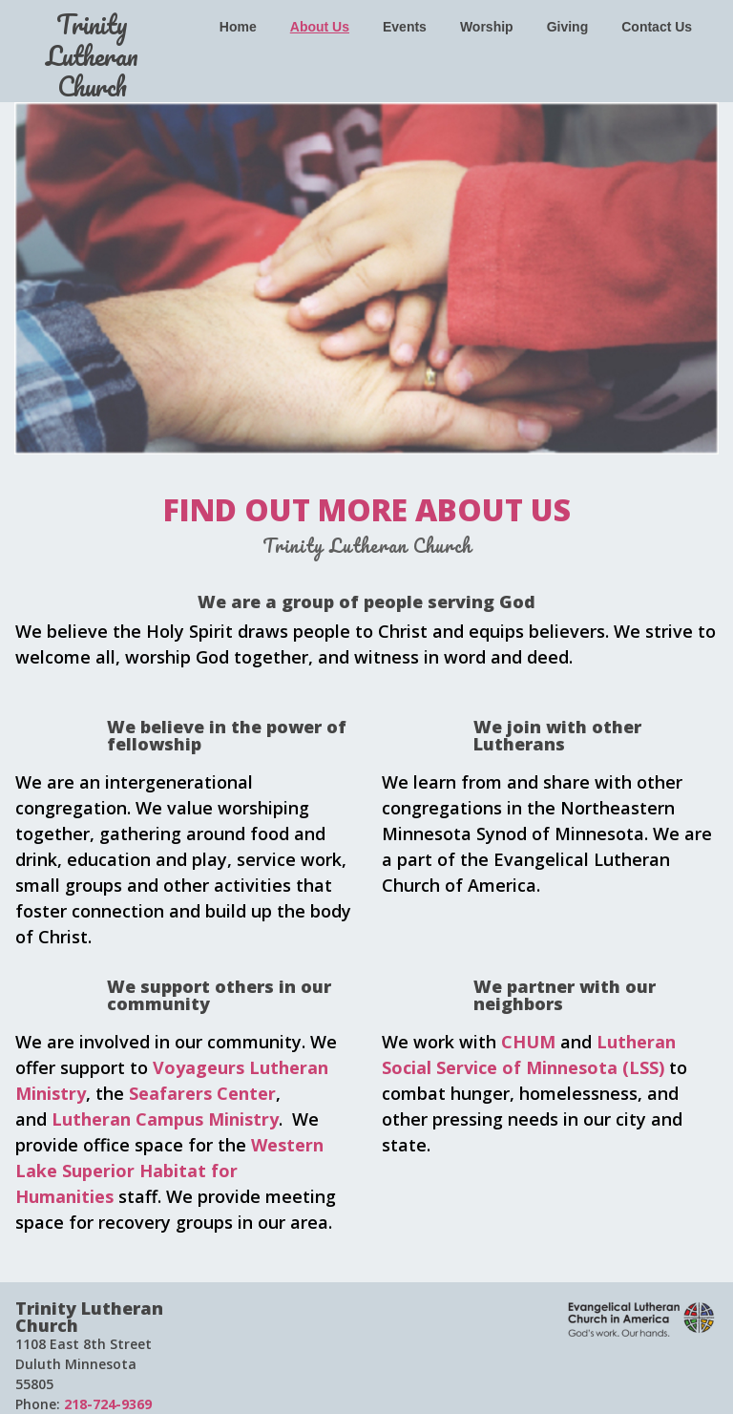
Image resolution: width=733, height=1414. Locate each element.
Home (238, 26)
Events (405, 26)
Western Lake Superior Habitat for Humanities (169, 1170)
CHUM (528, 1041)
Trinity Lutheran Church (92, 55)
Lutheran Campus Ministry (165, 1119)
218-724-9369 (106, 1404)
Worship (486, 26)
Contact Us (656, 26)
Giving (568, 26)
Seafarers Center (202, 1093)
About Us (319, 26)
